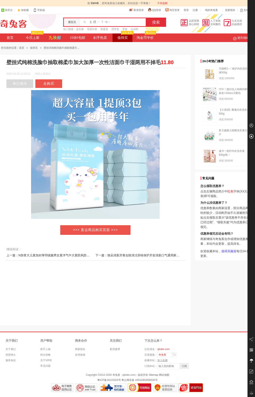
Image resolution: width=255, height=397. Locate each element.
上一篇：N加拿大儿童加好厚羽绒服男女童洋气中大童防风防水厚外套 (52, 255)
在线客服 (247, 10)
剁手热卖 (100, 37)
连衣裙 (80, 29)
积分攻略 (45, 354)
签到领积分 (243, 37)
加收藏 (25, 10)
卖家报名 (230, 10)
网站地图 (164, 374)
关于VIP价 (46, 360)
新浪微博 (115, 349)
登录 (186, 10)
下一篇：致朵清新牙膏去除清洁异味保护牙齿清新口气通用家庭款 (138, 255)
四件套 (115, 29)
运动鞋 (134, 29)
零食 (125, 29)
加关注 (7, 10)
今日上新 (34, 36)
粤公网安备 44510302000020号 (140, 380)
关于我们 (11, 349)
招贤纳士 (11, 354)
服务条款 (11, 360)
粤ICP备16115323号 (109, 380)
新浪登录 (136, 10)
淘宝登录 (172, 10)
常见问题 (45, 365)
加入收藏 (162, 360)
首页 (10, 37)
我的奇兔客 (211, 10)
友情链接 (80, 354)
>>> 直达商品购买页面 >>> (95, 230)
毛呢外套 (92, 29)
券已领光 (20, 83)
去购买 (48, 83)
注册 (195, 10)
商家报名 (80, 349)
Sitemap (153, 374)
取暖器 (104, 29)
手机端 (39, 10)
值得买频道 (228, 251)
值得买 (125, 36)
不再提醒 (162, 3)
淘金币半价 (145, 36)
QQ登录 (154, 10)
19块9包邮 (77, 37)
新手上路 (45, 349)
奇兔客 (13, 24)
